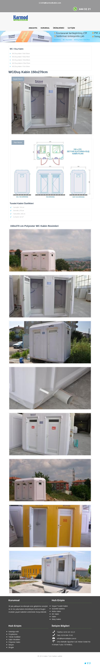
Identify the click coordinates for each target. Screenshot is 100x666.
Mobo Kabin (56, 611)
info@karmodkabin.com (50, 3)
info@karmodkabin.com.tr (66, 638)
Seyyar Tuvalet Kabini (60, 606)
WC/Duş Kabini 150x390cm (21, 60)
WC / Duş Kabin (67, 40)
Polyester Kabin (14, 642)
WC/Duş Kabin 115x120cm (21, 66)
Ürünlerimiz (58, 28)
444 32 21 (85, 9)
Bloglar (11, 647)
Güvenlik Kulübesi (58, 609)
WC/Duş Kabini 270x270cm (21, 63)
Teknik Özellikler (15, 637)
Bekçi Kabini (56, 619)
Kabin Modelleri (14, 639)
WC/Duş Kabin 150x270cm (82, 40)
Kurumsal (45, 28)
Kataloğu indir (14, 631)
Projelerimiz (13, 634)
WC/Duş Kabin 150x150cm (21, 53)
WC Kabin (55, 614)
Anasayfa (33, 28)
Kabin (54, 616)
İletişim (71, 28)
